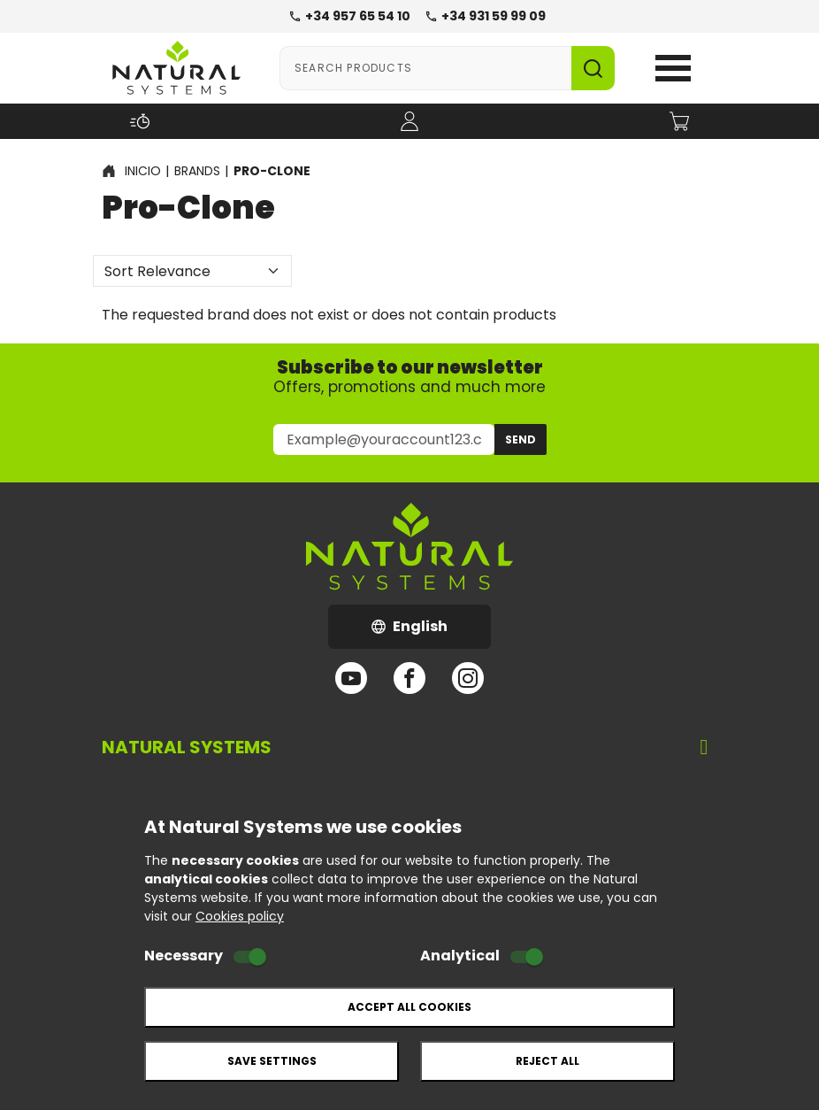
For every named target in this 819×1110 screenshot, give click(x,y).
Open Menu (673, 68)
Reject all (547, 1060)
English (431, 631)
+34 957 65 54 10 (349, 16)
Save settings (272, 1060)
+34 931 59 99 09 (485, 16)
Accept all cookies (409, 1006)
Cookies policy (239, 916)
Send (520, 439)
